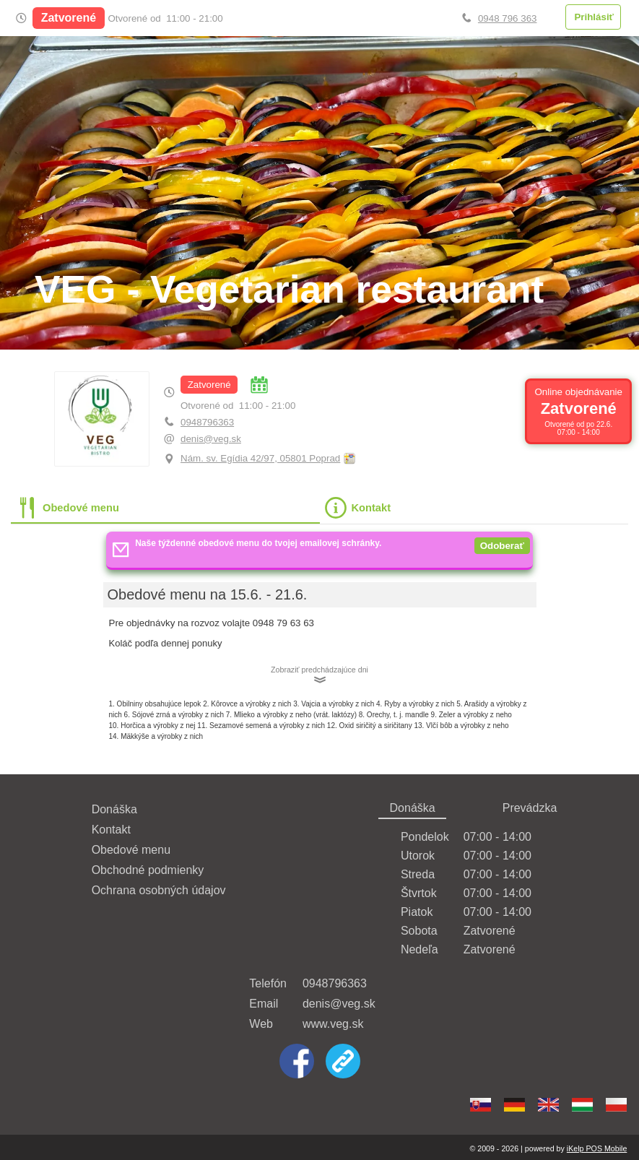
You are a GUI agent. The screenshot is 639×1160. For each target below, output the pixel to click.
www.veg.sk (333, 1024)
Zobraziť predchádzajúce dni (319, 669)
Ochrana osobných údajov (159, 890)
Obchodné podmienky (148, 870)
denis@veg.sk (211, 438)
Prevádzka (530, 808)
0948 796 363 (507, 18)
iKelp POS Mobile (597, 1148)
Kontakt (111, 829)
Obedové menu (131, 850)
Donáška (114, 809)
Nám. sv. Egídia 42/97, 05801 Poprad (260, 458)
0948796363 (207, 422)
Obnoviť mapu (349, 459)
